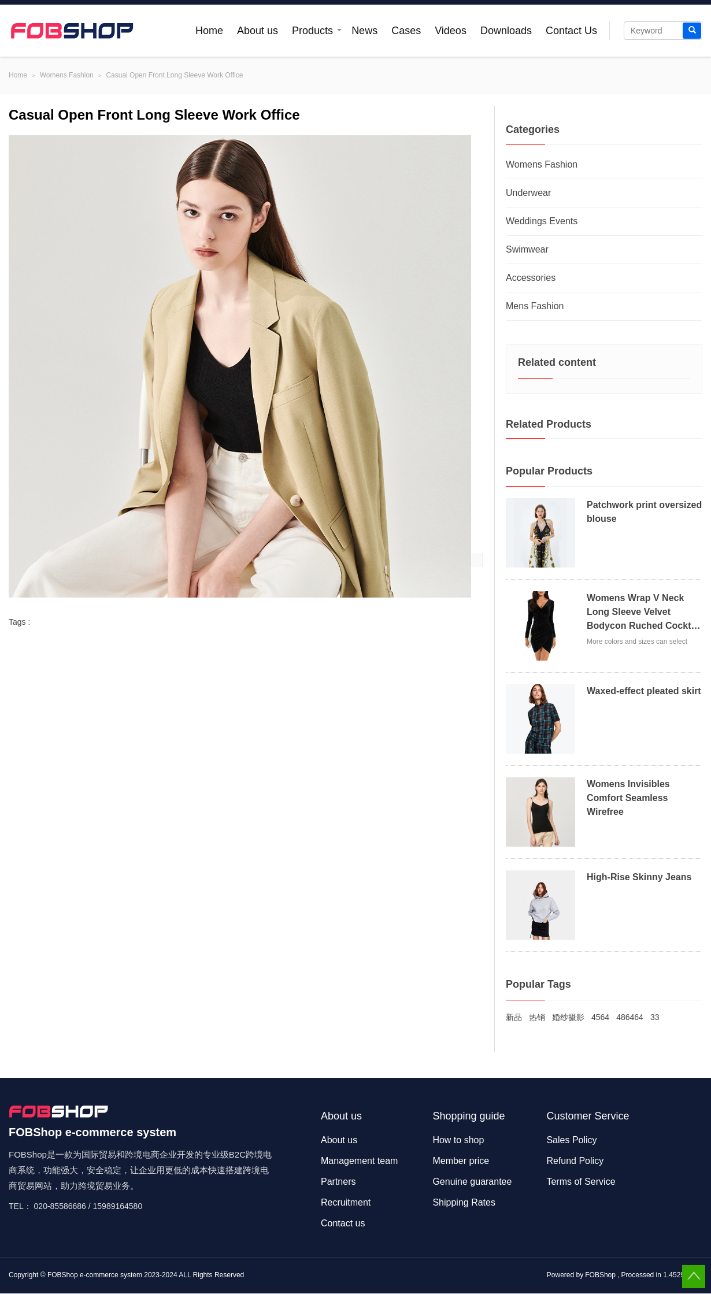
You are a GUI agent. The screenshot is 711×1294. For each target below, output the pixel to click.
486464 (629, 1017)
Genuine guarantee (472, 1182)
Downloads (506, 30)
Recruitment (346, 1202)
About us (257, 30)
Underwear (528, 193)
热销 (537, 1017)
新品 (514, 1017)
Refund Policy (574, 1161)
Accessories (531, 278)
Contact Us (571, 30)
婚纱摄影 (568, 1017)
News (364, 30)
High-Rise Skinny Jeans (639, 877)
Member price (460, 1161)
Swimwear (527, 249)
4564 (600, 1017)
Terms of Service (580, 1182)
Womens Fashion (67, 75)
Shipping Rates (463, 1202)
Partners (338, 1182)
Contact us (343, 1223)
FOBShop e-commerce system (94, 1275)
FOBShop (600, 1275)
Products (312, 30)
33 (655, 1017)
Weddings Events (541, 221)
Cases (406, 30)
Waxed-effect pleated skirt (644, 691)
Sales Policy (571, 1140)
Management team (359, 1161)
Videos (450, 30)
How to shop (458, 1140)
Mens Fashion (535, 306)
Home (209, 30)
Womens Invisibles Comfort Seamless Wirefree (628, 798)
